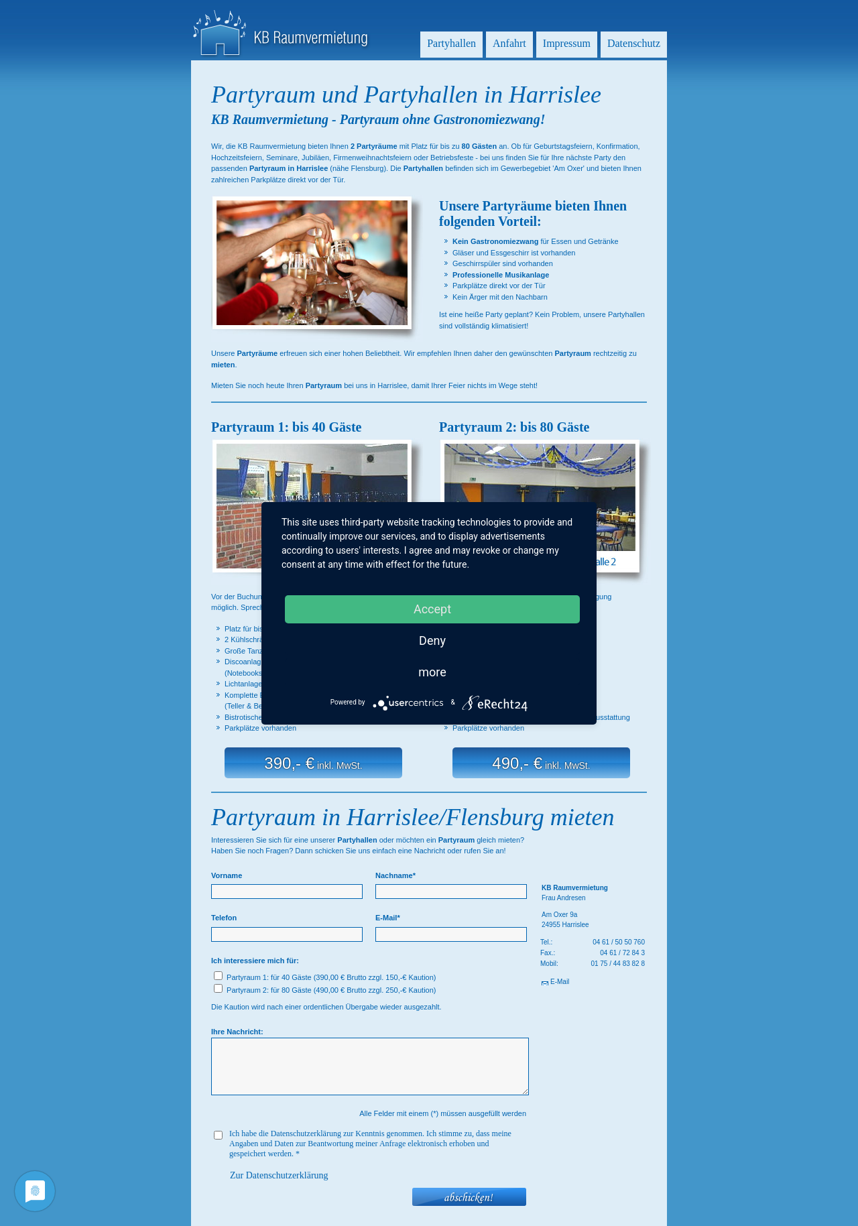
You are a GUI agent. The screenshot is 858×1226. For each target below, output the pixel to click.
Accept (432, 609)
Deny (432, 640)
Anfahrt (509, 43)
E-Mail (559, 981)
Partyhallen (451, 43)
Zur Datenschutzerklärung (279, 1175)
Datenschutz (633, 43)
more (432, 672)
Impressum (567, 43)
